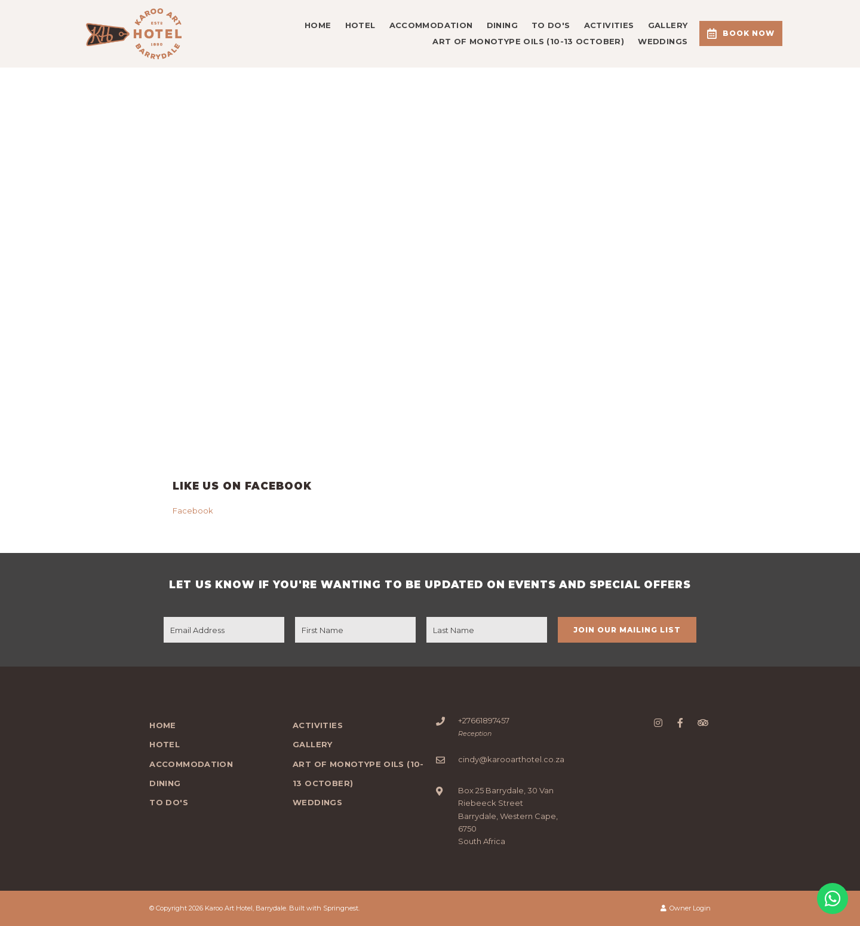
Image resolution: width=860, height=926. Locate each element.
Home (318, 25)
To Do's (551, 25)
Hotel (360, 25)
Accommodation (431, 25)
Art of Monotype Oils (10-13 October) (528, 41)
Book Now (741, 33)
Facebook (193, 510)
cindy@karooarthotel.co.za (511, 759)
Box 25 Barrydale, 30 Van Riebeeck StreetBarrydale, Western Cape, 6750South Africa (508, 816)
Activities (609, 25)
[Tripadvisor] (702, 722)
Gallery (668, 25)
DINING (502, 25)
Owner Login (686, 908)
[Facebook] (680, 722)
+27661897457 (483, 720)
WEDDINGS (662, 41)
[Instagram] (658, 722)
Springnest (340, 908)
